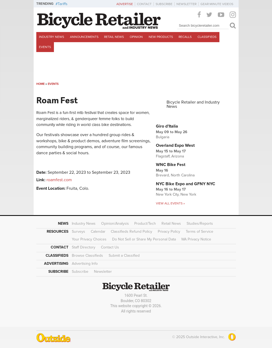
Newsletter (186, 4)
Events (45, 47)
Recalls (185, 37)
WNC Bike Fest (170, 164)
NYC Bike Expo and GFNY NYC (185, 184)
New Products (161, 37)
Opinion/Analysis (115, 223)
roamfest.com (59, 180)
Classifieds (207, 37)
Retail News (114, 37)
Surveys (78, 231)
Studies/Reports (200, 223)
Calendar (98, 231)
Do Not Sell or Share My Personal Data (144, 239)
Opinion (136, 37)
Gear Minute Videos (216, 4)
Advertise (124, 4)
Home (40, 84)
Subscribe (164, 4)
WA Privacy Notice (196, 239)
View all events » (170, 203)
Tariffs (63, 4)
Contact (144, 4)
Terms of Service (199, 231)
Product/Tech (145, 223)
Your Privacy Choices (89, 239)
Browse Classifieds (87, 255)
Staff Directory (83, 247)
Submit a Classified (124, 255)
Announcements (84, 37)
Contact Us (110, 247)
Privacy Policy (169, 231)
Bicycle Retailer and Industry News (193, 104)
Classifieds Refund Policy (131, 231)
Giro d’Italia (167, 126)
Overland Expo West (175, 145)
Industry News (51, 37)
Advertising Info (85, 263)
